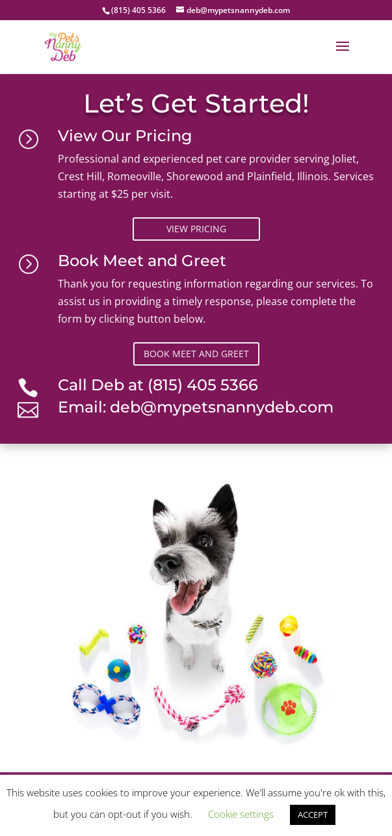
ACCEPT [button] (313, 814)
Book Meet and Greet (196, 353)
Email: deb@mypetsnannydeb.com (195, 407)
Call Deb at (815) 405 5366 (158, 384)
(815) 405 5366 (138, 10)
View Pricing (196, 228)
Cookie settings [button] (241, 813)
